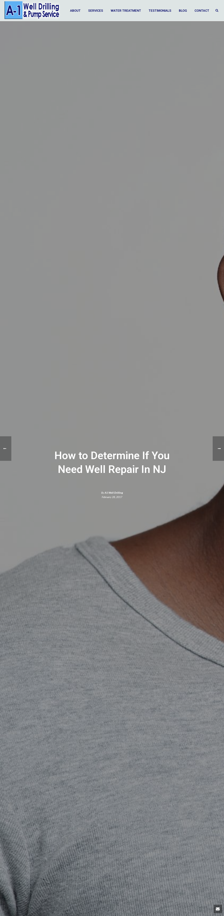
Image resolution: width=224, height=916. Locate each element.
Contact (202, 10)
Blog (183, 10)
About (75, 10)
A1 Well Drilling (114, 492)
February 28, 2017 (112, 497)
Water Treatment (126, 10)
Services (95, 10)
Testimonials (160, 10)
